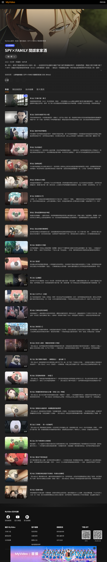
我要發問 (34, 537)
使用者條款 (61, 532)
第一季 (10, 57)
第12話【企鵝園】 (36, 278)
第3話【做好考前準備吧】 (39, 132)
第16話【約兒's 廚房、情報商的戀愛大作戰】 (46, 344)
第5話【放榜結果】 (37, 164)
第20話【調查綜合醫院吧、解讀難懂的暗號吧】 (47, 409)
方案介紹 (8, 532)
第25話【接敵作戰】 (37, 491)
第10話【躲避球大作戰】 (39, 246)
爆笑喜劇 (24, 41)
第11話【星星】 (35, 262)
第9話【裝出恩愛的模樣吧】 (40, 230)
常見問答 (34, 532)
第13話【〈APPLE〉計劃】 (39, 295)
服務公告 (34, 542)
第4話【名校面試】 (37, 148)
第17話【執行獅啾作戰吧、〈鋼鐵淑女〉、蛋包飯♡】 (49, 360)
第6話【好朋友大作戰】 (38, 181)
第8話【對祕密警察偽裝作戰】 (41, 213)
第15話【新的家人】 (37, 327)
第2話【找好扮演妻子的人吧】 (41, 115)
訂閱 (9, 81)
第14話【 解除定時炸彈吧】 (40, 311)
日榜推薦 (8, 542)
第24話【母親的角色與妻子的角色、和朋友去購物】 (48, 474)
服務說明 (8, 537)
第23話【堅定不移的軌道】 (39, 458)
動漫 (17, 41)
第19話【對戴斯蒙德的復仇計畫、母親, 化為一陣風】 (49, 393)
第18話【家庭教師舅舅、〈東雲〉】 (42, 376)
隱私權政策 (61, 537)
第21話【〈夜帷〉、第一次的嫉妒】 (42, 425)
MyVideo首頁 (10, 41)
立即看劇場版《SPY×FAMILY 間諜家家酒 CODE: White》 (33, 75)
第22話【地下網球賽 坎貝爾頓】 (41, 442)
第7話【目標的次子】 (37, 197)
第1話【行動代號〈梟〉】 (39, 99)
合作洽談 (60, 542)
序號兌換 (102, 2)
